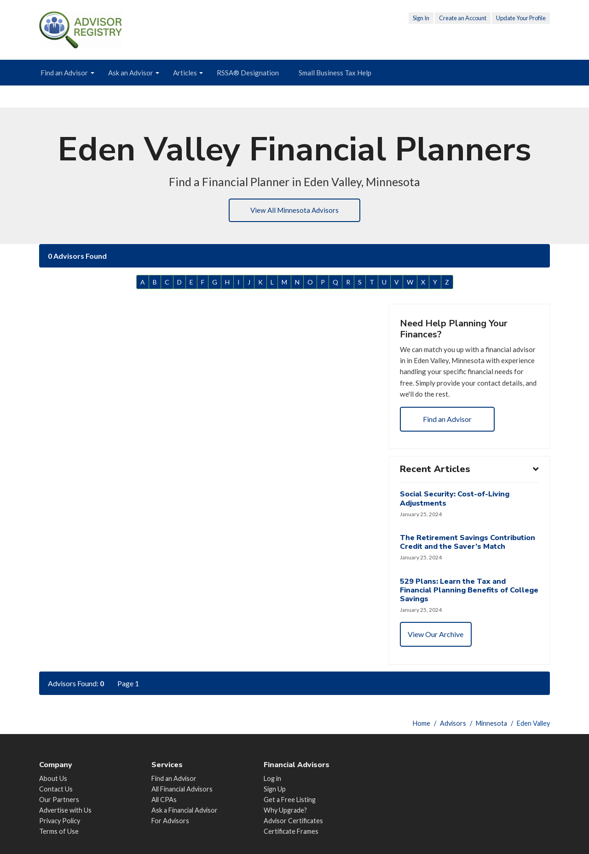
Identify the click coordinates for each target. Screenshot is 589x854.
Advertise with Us (65, 810)
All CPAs (164, 799)
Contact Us (56, 789)
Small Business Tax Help (335, 72)
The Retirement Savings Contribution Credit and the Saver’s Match (468, 549)
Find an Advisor (64, 72)
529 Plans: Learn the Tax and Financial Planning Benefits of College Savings (454, 598)
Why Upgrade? (285, 810)
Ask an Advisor (130, 72)
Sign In (421, 18)
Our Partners (59, 799)
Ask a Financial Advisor (184, 810)
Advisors (453, 723)
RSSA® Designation (248, 72)
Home (421, 723)
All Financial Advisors (182, 789)
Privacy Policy (59, 821)
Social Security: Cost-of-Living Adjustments (455, 505)
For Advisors (170, 821)
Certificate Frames (291, 832)
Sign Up (275, 789)
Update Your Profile (521, 18)
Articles (185, 72)
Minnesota (491, 723)
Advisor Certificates (293, 821)
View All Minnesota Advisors (294, 210)
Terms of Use (59, 832)
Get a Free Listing (290, 799)
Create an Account (462, 18)
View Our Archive (436, 642)
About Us (53, 778)
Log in (272, 778)
